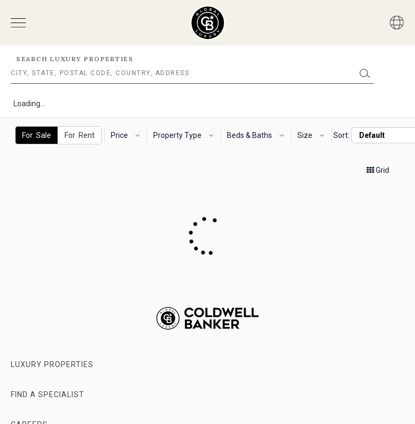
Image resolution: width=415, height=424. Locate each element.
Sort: (341, 135)
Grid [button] (378, 170)
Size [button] (310, 135)
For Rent (80, 135)
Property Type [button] (183, 135)
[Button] (396, 22)
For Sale (36, 135)
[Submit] (365, 73)
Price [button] (125, 135)
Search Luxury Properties (74, 59)
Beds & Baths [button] (255, 135)
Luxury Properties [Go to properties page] (52, 364)
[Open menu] (18, 22)
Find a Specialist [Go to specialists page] (47, 394)
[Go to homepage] (207, 22)
